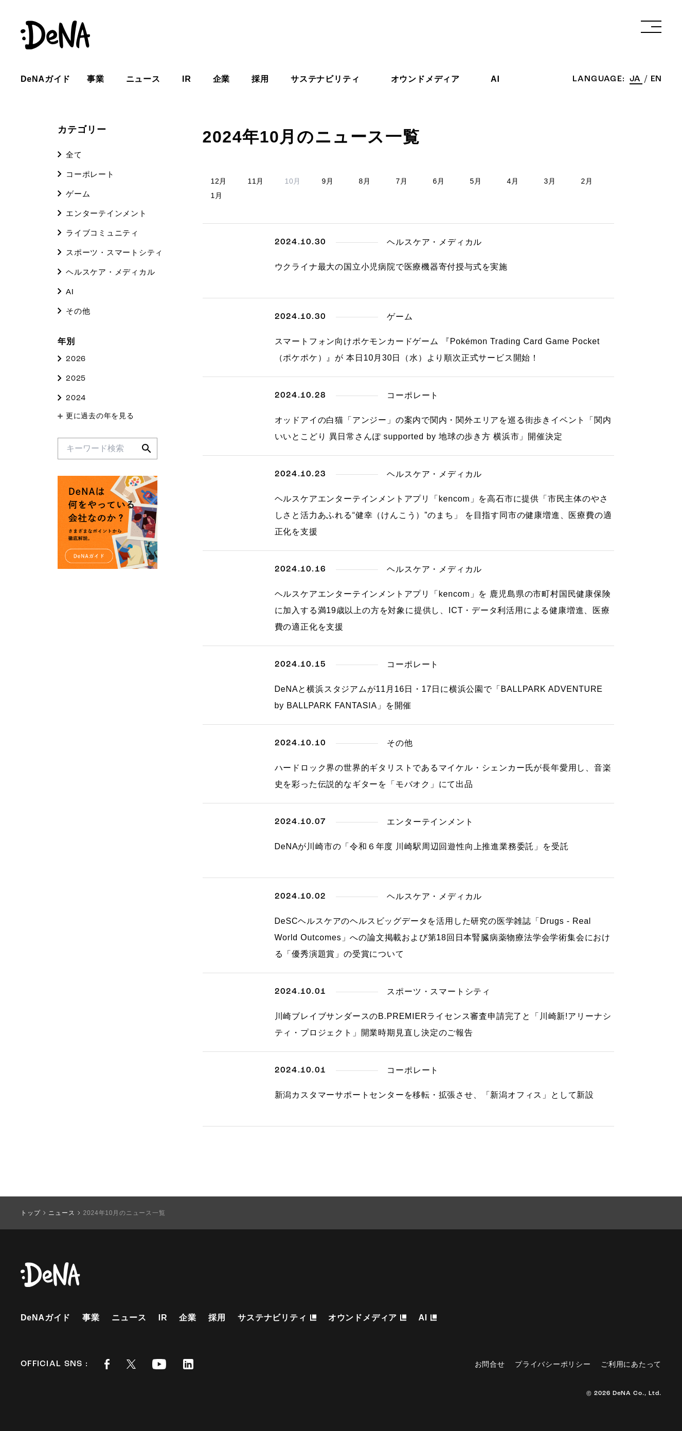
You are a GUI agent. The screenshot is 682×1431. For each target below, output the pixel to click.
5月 (476, 181)
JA (636, 79)
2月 (587, 181)
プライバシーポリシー (552, 1364)
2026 (76, 359)
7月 (402, 181)
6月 (439, 181)
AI (70, 291)
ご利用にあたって (631, 1364)
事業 (95, 79)
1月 (217, 195)
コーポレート (90, 174)
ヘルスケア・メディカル (110, 271)
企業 (221, 79)
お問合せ (490, 1364)
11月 (256, 181)
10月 (293, 181)
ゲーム (78, 193)
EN (656, 79)
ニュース (143, 79)
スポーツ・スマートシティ (114, 252)
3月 (550, 181)
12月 (219, 181)
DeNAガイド (45, 79)
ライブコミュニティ (102, 232)
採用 (260, 79)
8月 (365, 181)
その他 (78, 311)
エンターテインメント (106, 213)
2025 (76, 379)
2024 (76, 398)
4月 (513, 181)
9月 (328, 181)
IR (186, 79)
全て (74, 154)
